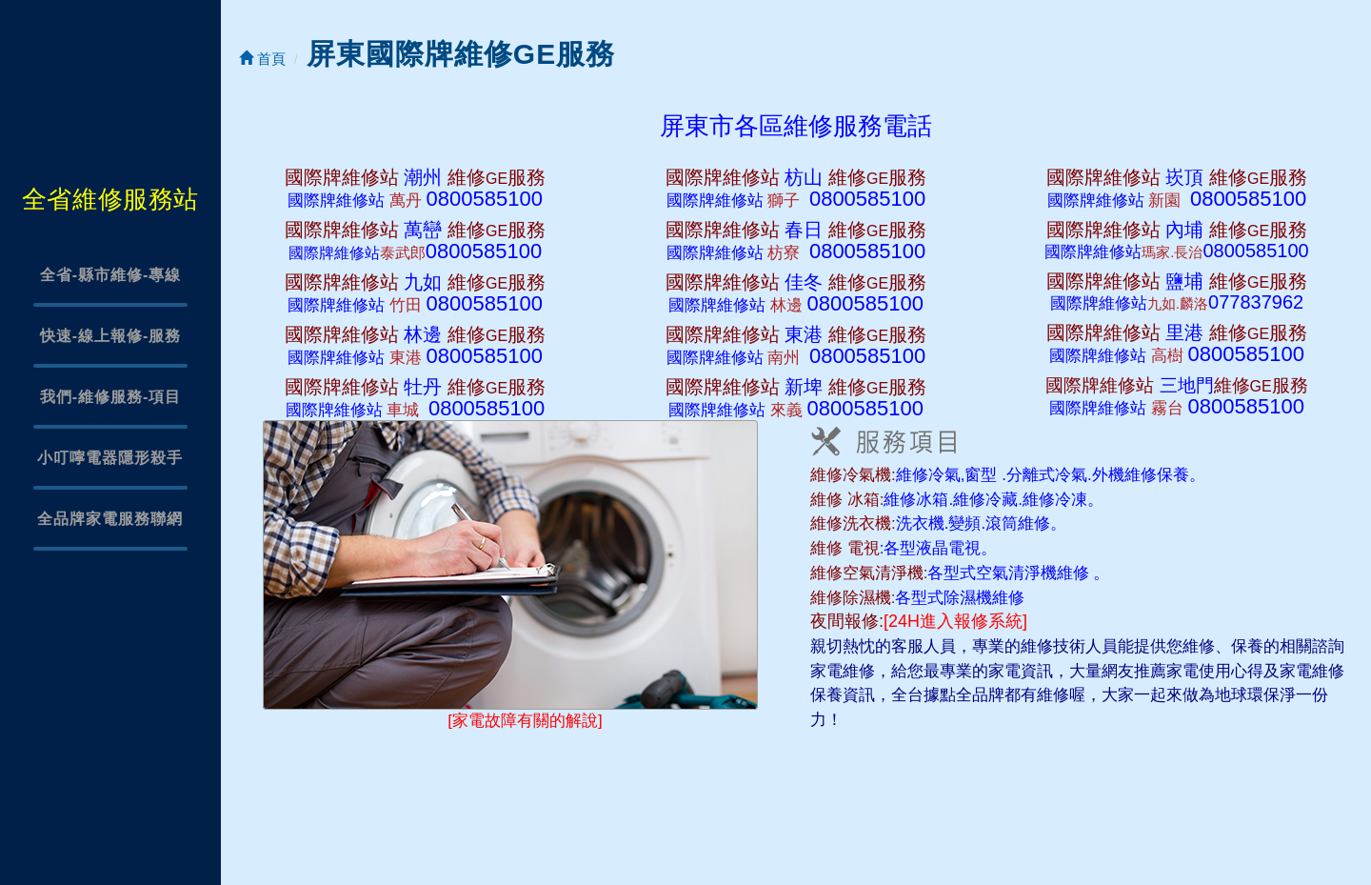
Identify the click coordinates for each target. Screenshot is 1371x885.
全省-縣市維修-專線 (111, 275)
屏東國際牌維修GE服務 (461, 54)
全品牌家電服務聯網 (110, 519)
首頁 (262, 58)
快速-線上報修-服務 (111, 336)
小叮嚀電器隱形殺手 (110, 458)
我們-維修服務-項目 (111, 397)
